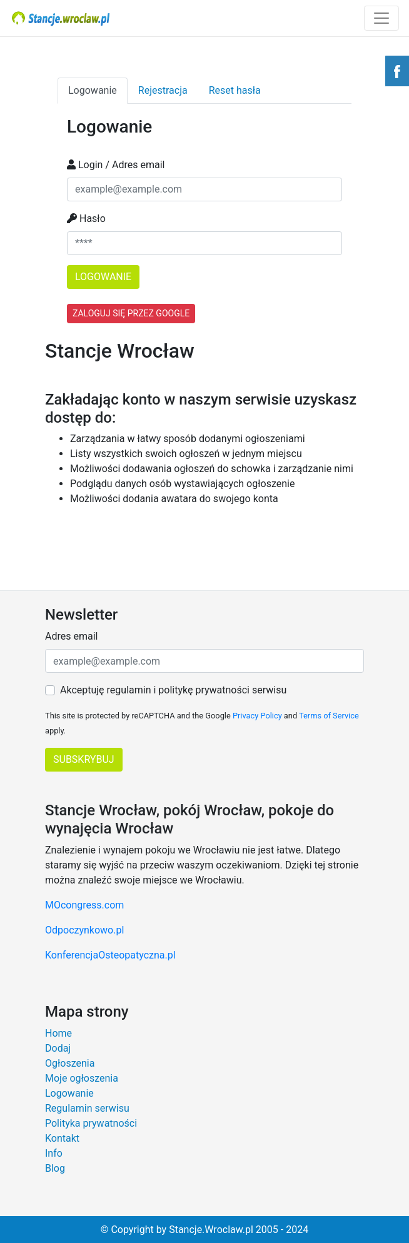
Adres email (71, 636)
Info (54, 1153)
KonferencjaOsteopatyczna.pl (110, 955)
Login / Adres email (115, 165)
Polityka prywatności (91, 1123)
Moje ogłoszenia (81, 1078)
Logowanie (69, 1093)
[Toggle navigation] (381, 18)
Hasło (86, 218)
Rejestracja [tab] (163, 90)
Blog (55, 1168)
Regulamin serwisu (87, 1108)
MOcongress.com (84, 905)
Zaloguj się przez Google (131, 313)
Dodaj (58, 1048)
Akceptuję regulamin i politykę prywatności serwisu (173, 690)
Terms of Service (329, 715)
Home (58, 1033)
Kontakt (62, 1138)
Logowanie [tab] (92, 90)
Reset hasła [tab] (235, 90)
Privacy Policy (257, 715)
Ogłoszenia (69, 1063)
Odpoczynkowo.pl (84, 930)
